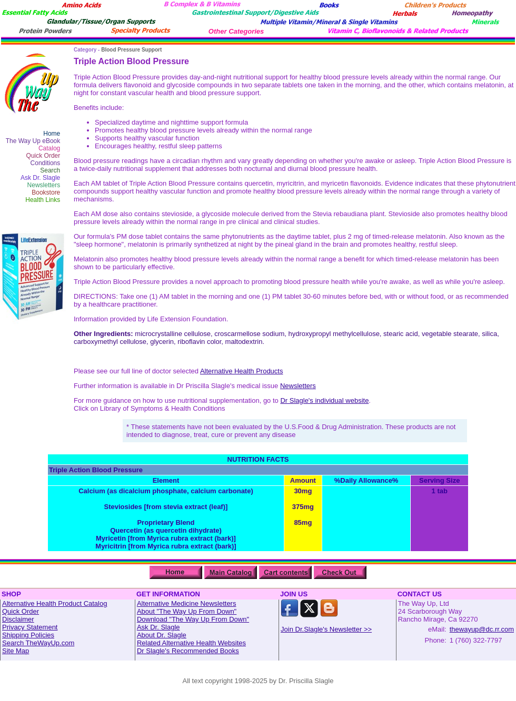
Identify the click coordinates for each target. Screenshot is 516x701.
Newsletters (44, 185)
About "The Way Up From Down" (186, 611)
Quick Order (43, 155)
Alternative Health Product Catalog (54, 603)
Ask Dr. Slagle (40, 177)
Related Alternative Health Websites (191, 643)
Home (51, 133)
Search (50, 170)
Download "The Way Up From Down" (193, 619)
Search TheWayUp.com (38, 643)
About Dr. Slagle (161, 635)
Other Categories (236, 31)
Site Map (15, 651)
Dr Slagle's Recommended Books (188, 651)
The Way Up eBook (33, 141)
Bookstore (46, 192)
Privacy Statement (30, 627)
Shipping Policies (28, 635)
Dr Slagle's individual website (324, 400)
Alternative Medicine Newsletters (186, 603)
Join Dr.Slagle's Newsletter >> (326, 629)
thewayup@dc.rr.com (482, 629)
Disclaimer (18, 619)
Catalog (49, 148)
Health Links (42, 200)
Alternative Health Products (241, 371)
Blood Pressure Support (131, 50)
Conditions (46, 163)
